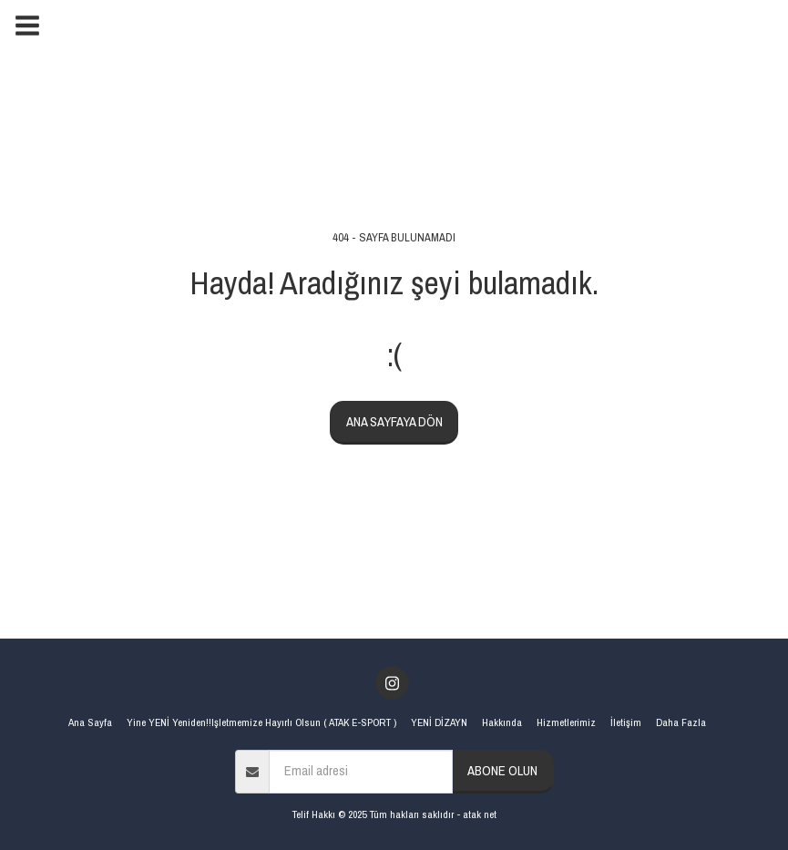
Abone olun (502, 771)
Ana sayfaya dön (394, 422)
